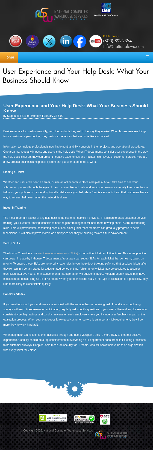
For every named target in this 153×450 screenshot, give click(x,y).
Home (9, 57)
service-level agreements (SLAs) (58, 253)
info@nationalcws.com (123, 46)
